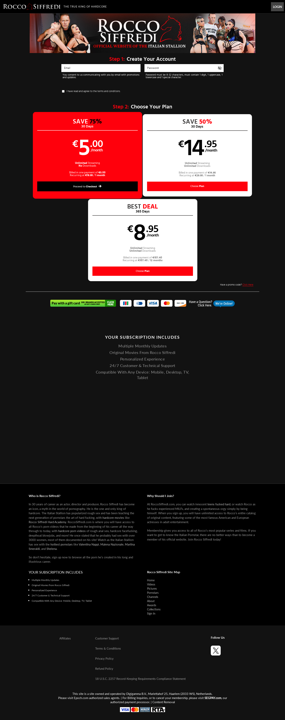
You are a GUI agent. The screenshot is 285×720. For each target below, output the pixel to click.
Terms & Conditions (108, 648)
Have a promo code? (236, 203)
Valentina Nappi (89, 544)
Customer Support (107, 638)
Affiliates (65, 638)
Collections (154, 609)
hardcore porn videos (72, 531)
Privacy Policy (104, 658)
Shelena (52, 548)
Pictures (152, 588)
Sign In (151, 613)
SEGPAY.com (212, 698)
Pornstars (153, 592)
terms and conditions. (108, 91)
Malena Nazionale (112, 544)
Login (277, 7)
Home (151, 580)
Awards (151, 605)
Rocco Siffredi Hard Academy (47, 522)
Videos (151, 584)
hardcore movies (113, 517)
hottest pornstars (61, 544)
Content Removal (163, 702)
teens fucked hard (218, 504)
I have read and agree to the (93, 91)
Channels (152, 597)
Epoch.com (81, 698)
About (151, 601)
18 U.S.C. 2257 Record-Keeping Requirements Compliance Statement (140, 678)
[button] (84, 155)
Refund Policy (104, 668)
